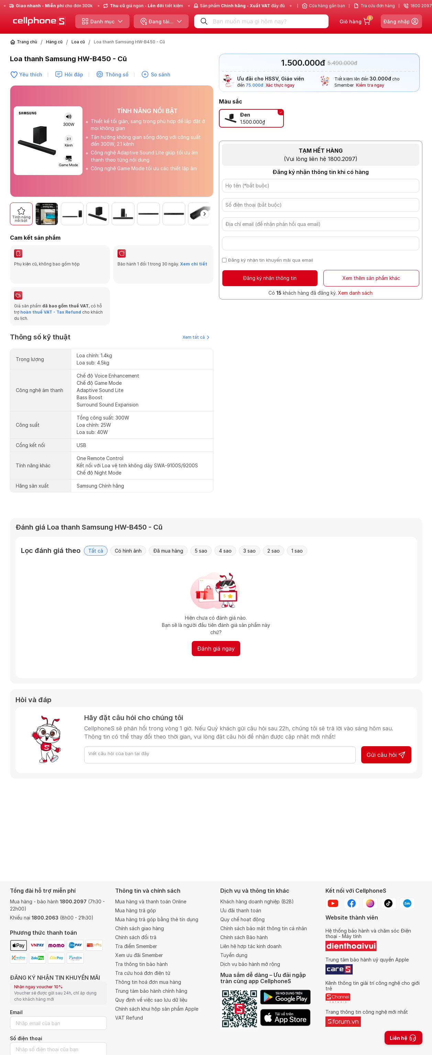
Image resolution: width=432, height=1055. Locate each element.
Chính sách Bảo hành (244, 937)
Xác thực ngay (280, 85)
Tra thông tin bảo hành (141, 964)
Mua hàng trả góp (135, 910)
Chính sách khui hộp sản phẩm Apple (156, 1009)
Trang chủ (27, 41)
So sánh (160, 74)
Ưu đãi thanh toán (240, 910)
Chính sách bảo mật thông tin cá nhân (263, 928)
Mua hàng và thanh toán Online (150, 901)
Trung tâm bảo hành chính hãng (151, 991)
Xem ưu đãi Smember (139, 955)
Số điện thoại (26, 1038)
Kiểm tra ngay (370, 85)
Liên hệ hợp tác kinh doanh (250, 946)
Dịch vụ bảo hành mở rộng (250, 964)
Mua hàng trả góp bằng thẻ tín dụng (156, 919)
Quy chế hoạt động (242, 919)
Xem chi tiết (193, 264)
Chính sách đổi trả (135, 937)
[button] (204, 214)
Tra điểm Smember (136, 946)
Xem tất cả (195, 337)
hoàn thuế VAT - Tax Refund (50, 312)
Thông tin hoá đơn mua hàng (148, 982)
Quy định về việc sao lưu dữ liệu (151, 1000)
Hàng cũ (54, 41)
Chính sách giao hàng (139, 928)
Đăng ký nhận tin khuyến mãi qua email (270, 260)
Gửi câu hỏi (386, 755)
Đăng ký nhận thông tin (270, 278)
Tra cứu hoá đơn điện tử (142, 973)
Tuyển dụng (233, 955)
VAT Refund (129, 1018)
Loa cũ (78, 41)
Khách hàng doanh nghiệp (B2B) (257, 901)
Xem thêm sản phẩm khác (371, 278)
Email (16, 1012)
